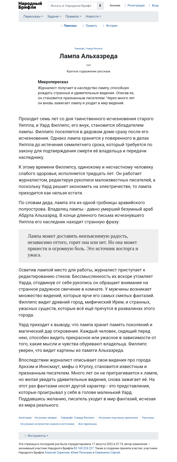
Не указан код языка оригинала (118, 417)
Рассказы (148, 417)
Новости (92, 16)
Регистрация (136, 5)
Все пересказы (87, 423)
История (111, 25)
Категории (25, 417)
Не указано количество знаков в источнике (47, 423)
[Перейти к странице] (100, 5)
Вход (155, 5)
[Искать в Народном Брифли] (72, 5)
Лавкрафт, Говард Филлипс (88, 48)
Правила (72, 16)
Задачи (53, 16)
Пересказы (32, 16)
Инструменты (37, 435)
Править (91, 25)
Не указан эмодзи (45, 417)
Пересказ (70, 25)
